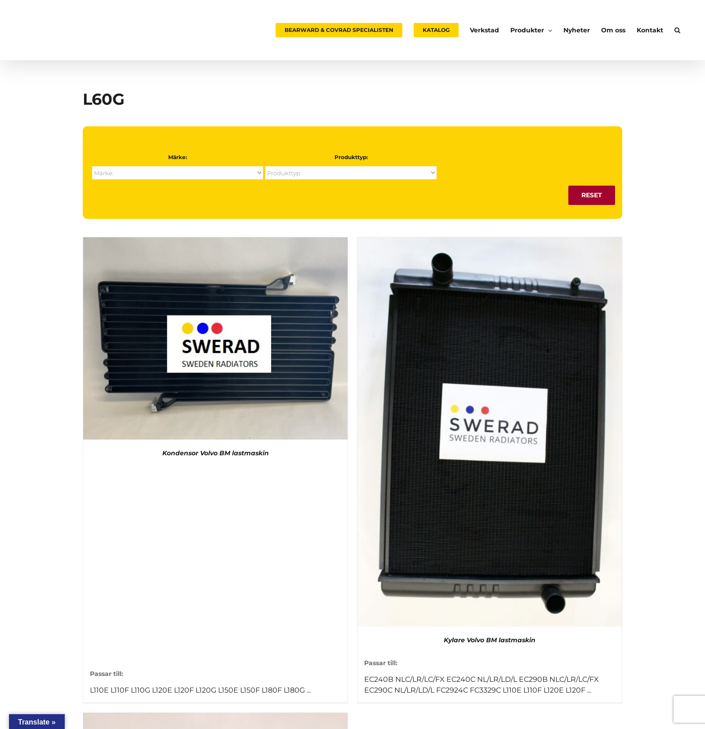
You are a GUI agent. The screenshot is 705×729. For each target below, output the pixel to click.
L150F (250, 690)
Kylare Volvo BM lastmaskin (489, 640)
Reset (591, 195)
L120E (162, 690)
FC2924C (452, 690)
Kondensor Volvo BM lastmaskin (215, 453)
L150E (228, 690)
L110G (140, 690)
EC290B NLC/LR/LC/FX (559, 679)
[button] (677, 30)
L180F (272, 690)
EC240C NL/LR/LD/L (481, 679)
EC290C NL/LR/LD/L (399, 690)
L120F (184, 690)
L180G (294, 690)
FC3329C (485, 690)
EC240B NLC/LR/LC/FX (404, 679)
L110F (120, 690)
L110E (99, 690)
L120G (206, 690)
